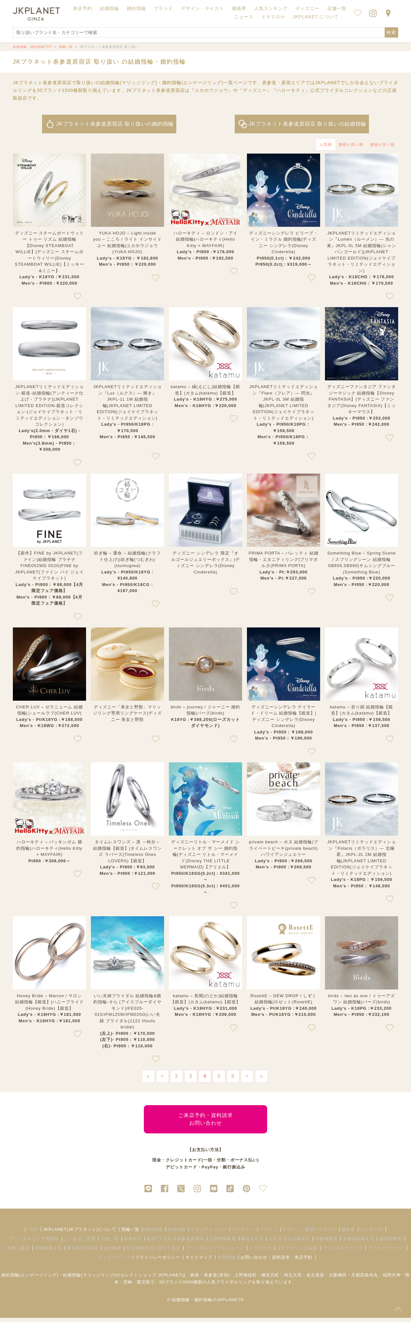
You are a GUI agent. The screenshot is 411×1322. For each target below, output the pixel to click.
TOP (33, 1233)
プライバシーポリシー (157, 1261)
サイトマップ (198, 1261)
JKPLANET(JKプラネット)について (79, 1233)
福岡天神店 (390, 1242)
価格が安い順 (382, 144)
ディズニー (243, 1233)
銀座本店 (133, 1242)
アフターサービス (386, 1252)
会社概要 (112, 1252)
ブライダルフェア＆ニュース (215, 1252)
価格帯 (348, 1233)
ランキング (371, 1233)
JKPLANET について (316, 16)
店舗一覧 (336, 8)
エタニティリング (209, 1233)
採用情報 (226, 1261)
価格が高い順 (350, 144)
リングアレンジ (114, 1261)
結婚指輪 (177, 1233)
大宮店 (275, 1242)
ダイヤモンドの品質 (297, 1252)
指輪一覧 (130, 1233)
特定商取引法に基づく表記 (153, 1252)
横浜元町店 (252, 1242)
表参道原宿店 (190, 1242)
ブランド (268, 1233)
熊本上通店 (18, 1252)
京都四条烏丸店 (358, 1242)
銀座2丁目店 (159, 1242)
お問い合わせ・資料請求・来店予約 (276, 1261)
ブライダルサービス (342, 1252)
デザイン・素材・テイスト (310, 1233)
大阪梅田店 (326, 1242)
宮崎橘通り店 (48, 1252)
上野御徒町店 (222, 1242)
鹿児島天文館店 (82, 1252)
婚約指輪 (153, 1233)
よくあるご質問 (79, 1242)
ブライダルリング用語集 (34, 1242)
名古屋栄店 (298, 1242)
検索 (391, 32)
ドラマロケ (260, 1252)
